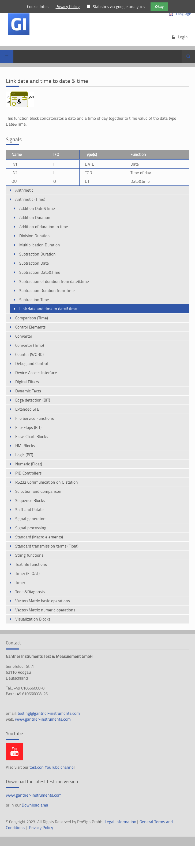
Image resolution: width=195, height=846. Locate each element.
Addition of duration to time (43, 226)
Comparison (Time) (31, 318)
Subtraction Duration (37, 254)
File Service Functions (34, 418)
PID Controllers (28, 473)
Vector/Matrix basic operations (42, 601)
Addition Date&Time (37, 208)
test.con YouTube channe (51, 767)
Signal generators (30, 519)
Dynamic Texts (28, 391)
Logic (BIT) (24, 455)
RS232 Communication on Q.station (46, 482)
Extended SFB (27, 409)
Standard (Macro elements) (39, 537)
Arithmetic (24, 190)
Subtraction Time (34, 299)
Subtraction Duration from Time (47, 290)
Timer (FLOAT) (27, 573)
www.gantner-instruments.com (43, 719)
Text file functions (31, 564)
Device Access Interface (36, 372)
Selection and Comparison (38, 491)
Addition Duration (34, 217)
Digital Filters (27, 382)
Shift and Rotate (29, 509)
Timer (20, 582)
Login (183, 37)
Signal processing (30, 528)
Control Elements (30, 327)
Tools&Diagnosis (30, 592)
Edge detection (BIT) (32, 400)
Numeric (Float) (28, 464)
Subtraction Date (34, 263)
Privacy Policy (41, 827)
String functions (29, 555)
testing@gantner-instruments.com (49, 713)
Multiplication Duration (39, 245)
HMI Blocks (25, 445)
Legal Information (120, 822)
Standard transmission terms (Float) (46, 546)
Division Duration (34, 236)
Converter (23, 336)
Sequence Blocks (30, 500)
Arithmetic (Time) (30, 199)
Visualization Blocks (32, 619)
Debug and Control (31, 363)
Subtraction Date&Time (39, 272)
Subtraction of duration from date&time (54, 281)
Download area (35, 805)
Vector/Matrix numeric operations (45, 610)
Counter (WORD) (29, 354)
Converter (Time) (29, 345)
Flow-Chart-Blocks (31, 436)
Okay (159, 7)
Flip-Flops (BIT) (28, 427)
